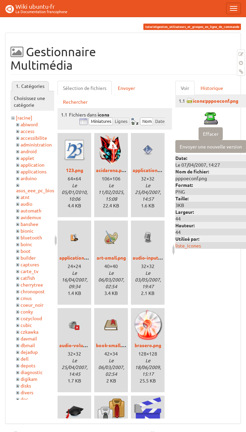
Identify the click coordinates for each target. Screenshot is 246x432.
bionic (27, 231)
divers (27, 392)
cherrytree (32, 284)
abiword (29, 124)
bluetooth (31, 237)
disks (26, 386)
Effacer (210, 134)
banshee (29, 224)
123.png (74, 170)
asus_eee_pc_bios (35, 190)
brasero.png (148, 345)
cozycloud (31, 318)
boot (26, 251)
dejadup (29, 352)
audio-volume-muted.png (87, 345)
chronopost (33, 291)
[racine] (24, 117)
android (29, 151)
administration (36, 144)
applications (33, 171)
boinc (26, 244)
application (32, 165)
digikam (29, 379)
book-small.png (113, 345)
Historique (212, 88)
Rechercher (75, 102)
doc (24, 399)
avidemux (31, 217)
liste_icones (188, 245)
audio (26, 204)
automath (31, 210)
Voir (185, 88)
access (27, 131)
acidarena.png (111, 170)
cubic (26, 325)
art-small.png (111, 258)
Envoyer (126, 88)
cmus (26, 298)
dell (25, 359)
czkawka (29, 332)
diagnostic (32, 372)
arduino (29, 178)
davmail (29, 338)
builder (28, 258)
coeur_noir (32, 305)
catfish (28, 278)
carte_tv (29, 271)
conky (27, 311)
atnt (25, 197)
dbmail (28, 345)
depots (28, 365)
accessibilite (34, 138)
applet (27, 158)
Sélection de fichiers (84, 88)
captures (30, 264)
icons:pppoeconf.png (215, 101)
